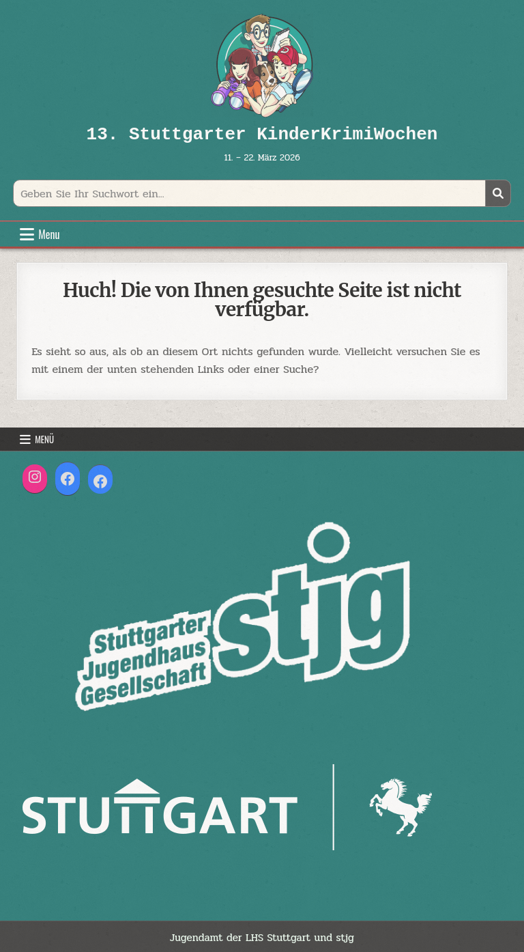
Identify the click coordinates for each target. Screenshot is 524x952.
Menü (44, 439)
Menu (48, 234)
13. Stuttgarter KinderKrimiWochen (262, 134)
